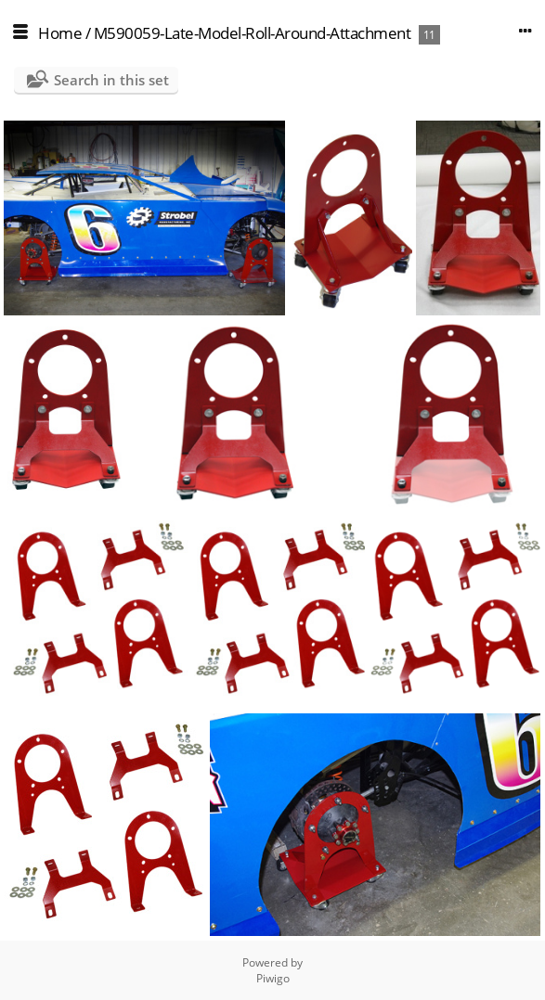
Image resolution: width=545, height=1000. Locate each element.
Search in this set (111, 80)
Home (60, 33)
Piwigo (273, 978)
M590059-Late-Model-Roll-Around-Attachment (252, 33)
